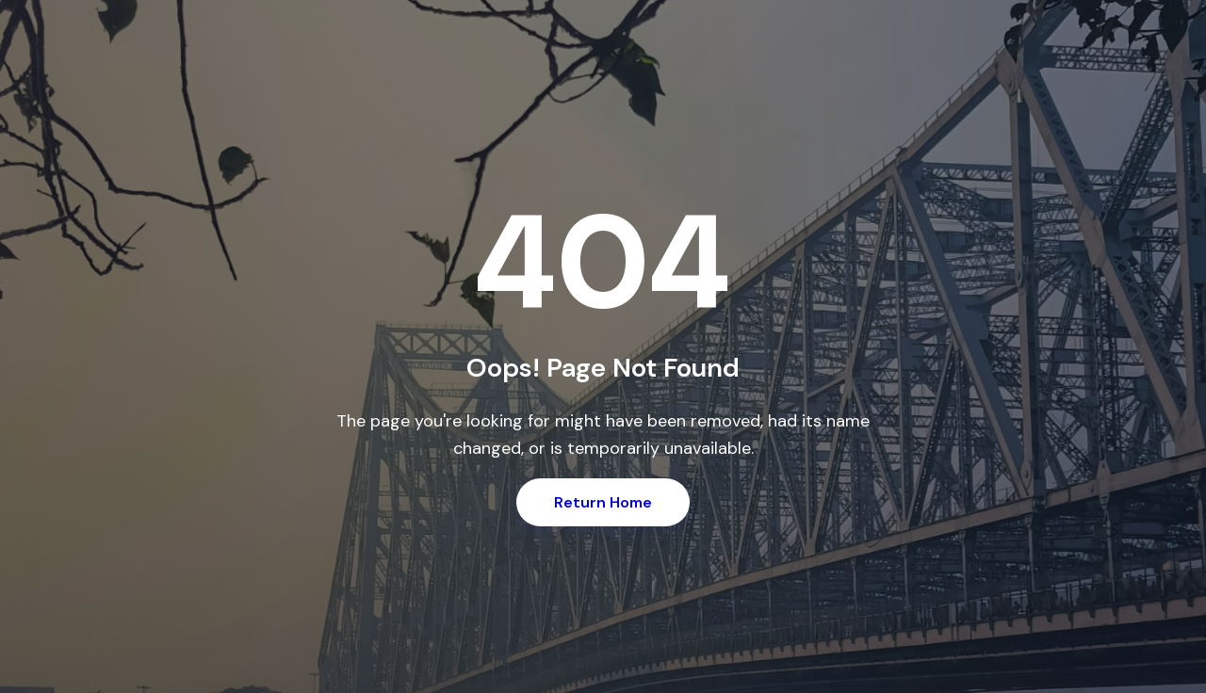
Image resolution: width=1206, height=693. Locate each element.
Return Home (603, 502)
